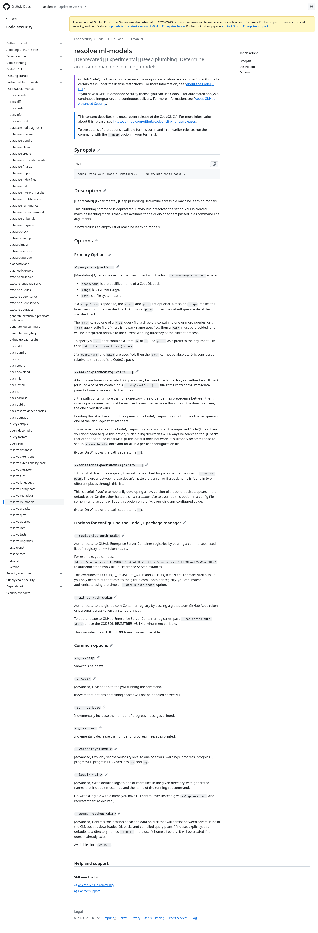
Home (11, 19)
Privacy (135, 918)
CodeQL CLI (104, 39)
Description (90, 190)
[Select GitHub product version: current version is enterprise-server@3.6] (64, 6)
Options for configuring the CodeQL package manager (130, 523)
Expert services (178, 918)
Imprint (109, 918)
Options (86, 240)
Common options (93, 645)
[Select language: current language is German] (311, 6)
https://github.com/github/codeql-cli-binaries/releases (154, 121)
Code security (19, 27)
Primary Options (92, 254)
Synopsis (87, 149)
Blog (194, 918)
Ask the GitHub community (94, 885)
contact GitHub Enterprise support (245, 26)
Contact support (87, 891)
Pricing (159, 918)
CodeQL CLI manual (129, 39)
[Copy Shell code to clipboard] (214, 164)
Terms (123, 918)
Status (147, 918)
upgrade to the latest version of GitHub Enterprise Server (147, 26)
